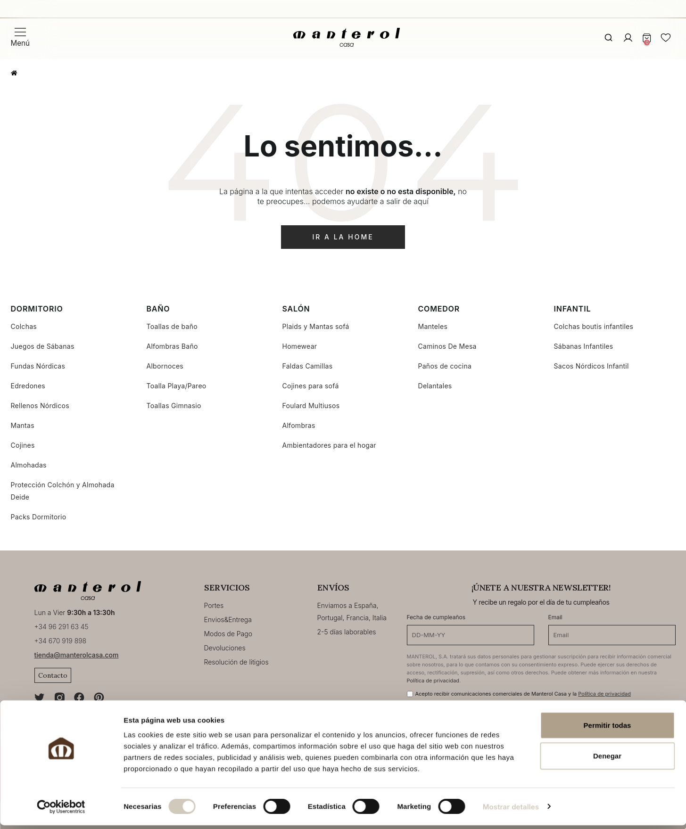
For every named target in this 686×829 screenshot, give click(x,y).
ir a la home (342, 237)
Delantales (435, 386)
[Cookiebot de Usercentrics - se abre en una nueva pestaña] (61, 811)
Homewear (299, 346)
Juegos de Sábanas (42, 346)
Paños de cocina (445, 366)
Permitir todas (607, 729)
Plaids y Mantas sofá (315, 326)
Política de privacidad (433, 680)
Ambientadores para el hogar (329, 445)
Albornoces (165, 366)
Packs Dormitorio (38, 517)
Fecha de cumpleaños (436, 617)
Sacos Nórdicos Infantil (591, 366)
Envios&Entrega (228, 620)
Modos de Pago (228, 634)
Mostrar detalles (511, 810)
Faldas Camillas (307, 366)
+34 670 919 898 (60, 641)
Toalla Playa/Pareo (177, 386)
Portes (214, 605)
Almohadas (29, 465)
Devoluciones (225, 648)
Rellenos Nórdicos (40, 406)
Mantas (22, 425)
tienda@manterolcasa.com (76, 655)
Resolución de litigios (236, 662)
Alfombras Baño (172, 346)
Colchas (24, 326)
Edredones (28, 386)
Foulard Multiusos (311, 406)
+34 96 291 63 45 (61, 627)
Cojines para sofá (310, 386)
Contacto (52, 675)
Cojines (23, 445)
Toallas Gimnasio (174, 406)
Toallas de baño (172, 326)
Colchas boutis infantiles (594, 326)
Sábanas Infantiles (583, 346)
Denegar (607, 760)
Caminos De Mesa (447, 346)
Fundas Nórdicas (38, 366)
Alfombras (298, 425)
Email (555, 617)
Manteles (433, 326)
